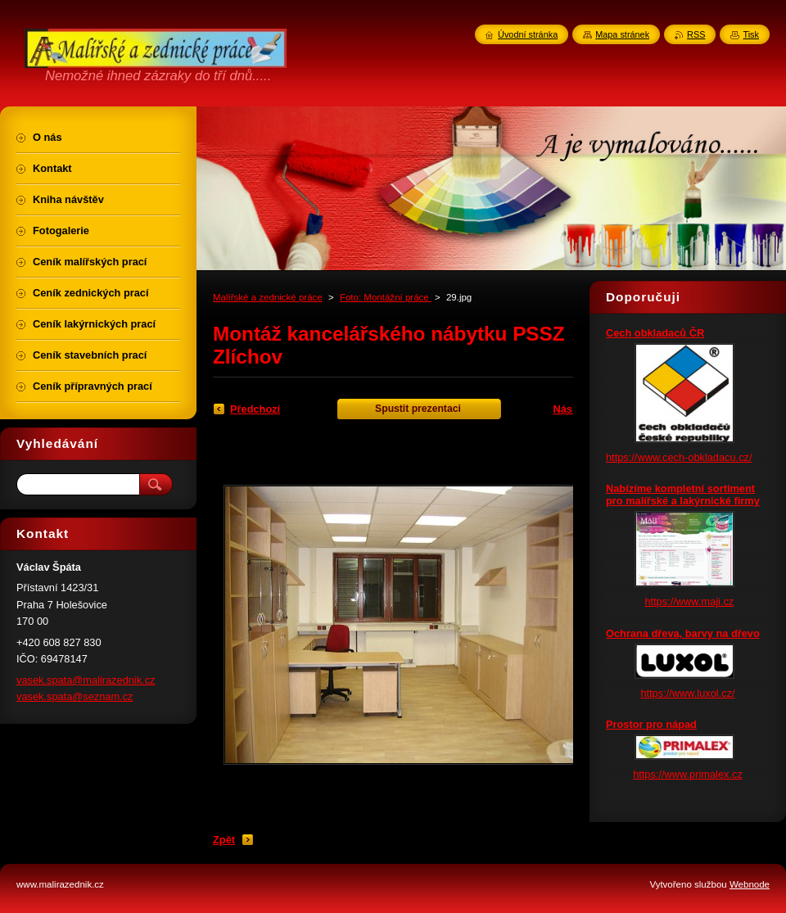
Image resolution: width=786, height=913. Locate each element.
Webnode (750, 884)
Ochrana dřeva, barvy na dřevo (683, 633)
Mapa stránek (622, 34)
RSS (696, 34)
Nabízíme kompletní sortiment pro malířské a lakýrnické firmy (683, 494)
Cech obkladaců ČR (655, 333)
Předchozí (255, 409)
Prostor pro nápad (651, 724)
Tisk (751, 34)
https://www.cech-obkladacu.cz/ (679, 457)
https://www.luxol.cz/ (687, 693)
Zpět (224, 840)
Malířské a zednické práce (268, 297)
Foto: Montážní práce (385, 297)
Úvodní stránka (528, 34)
